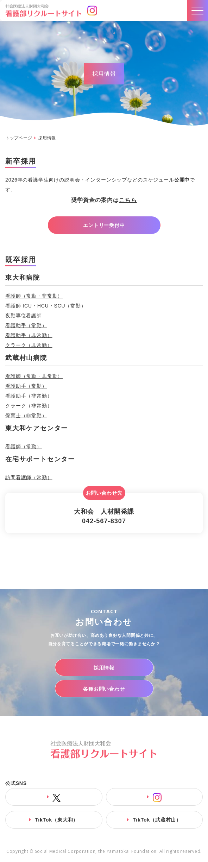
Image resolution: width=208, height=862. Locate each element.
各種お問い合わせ (104, 689)
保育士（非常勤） (26, 415)
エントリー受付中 (104, 225)
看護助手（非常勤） (28, 335)
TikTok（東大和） (56, 820)
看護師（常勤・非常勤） (34, 296)
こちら (128, 200)
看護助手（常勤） (26, 325)
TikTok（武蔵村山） (157, 820)
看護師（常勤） (23, 446)
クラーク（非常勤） (28, 345)
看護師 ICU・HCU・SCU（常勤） (45, 306)
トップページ (18, 137)
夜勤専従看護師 (23, 315)
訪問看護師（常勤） (28, 477)
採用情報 (104, 668)
